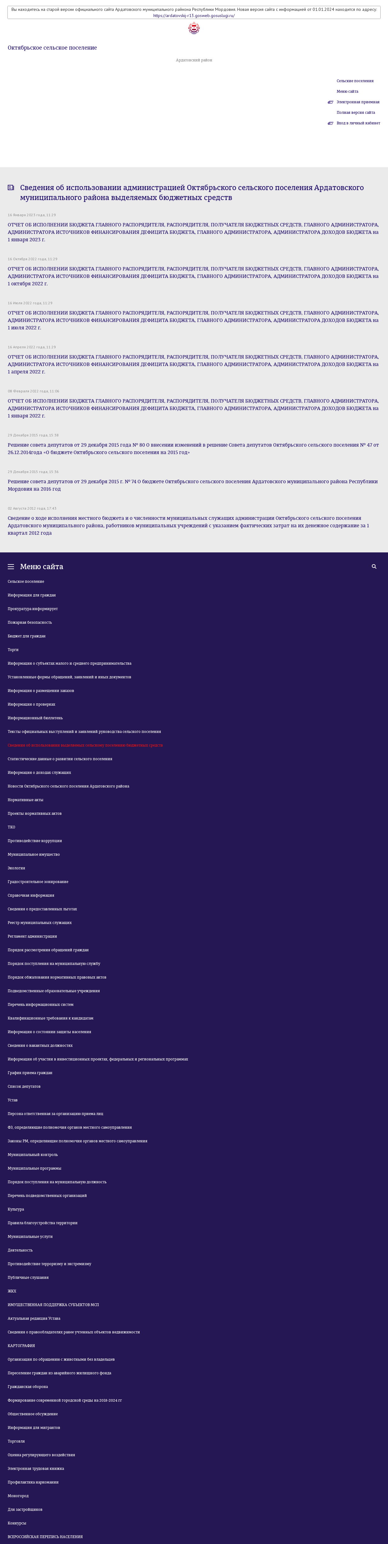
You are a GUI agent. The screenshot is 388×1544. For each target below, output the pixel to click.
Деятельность (20, 1250)
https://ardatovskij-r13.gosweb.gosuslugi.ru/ (194, 15)
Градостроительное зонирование (38, 882)
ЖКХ (12, 1291)
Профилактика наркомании (33, 1482)
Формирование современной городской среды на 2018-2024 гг (65, 1400)
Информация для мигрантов (34, 1428)
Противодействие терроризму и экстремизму (49, 1264)
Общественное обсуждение (33, 1414)
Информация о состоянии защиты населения (49, 1032)
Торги (13, 650)
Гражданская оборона (28, 1387)
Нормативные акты (25, 800)
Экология (16, 868)
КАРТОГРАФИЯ (21, 1346)
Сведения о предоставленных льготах (42, 909)
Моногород (18, 1496)
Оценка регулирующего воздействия (41, 1455)
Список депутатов (24, 1086)
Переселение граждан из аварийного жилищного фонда (59, 1373)
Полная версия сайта (356, 112)
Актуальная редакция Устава (34, 1318)
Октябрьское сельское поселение (52, 47)
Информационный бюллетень (35, 718)
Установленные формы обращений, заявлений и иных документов (69, 677)
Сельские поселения (355, 81)
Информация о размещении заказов (41, 691)
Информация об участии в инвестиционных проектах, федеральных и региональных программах (98, 1059)
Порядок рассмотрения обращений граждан (48, 950)
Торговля (16, 1441)
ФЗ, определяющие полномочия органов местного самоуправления (70, 1127)
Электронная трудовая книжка (36, 1468)
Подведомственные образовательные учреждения (54, 991)
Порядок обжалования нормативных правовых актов (57, 977)
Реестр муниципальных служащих (40, 923)
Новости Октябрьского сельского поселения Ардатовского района (68, 786)
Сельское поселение (26, 581)
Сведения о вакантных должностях (40, 1045)
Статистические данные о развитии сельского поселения (60, 759)
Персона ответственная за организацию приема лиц (55, 1114)
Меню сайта (347, 91)
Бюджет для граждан (27, 636)
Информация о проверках (31, 704)
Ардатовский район (194, 60)
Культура (16, 1209)
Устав (13, 1100)
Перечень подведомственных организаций (47, 1196)
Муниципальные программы (34, 1168)
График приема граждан (30, 1073)
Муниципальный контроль (33, 1155)
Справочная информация (31, 895)
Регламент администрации (32, 936)
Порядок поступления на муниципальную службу (54, 964)
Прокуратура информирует (33, 609)
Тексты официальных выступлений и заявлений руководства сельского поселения (84, 732)
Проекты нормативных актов (35, 813)
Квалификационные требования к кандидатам (50, 1018)
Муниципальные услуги (30, 1236)
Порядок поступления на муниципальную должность (57, 1182)
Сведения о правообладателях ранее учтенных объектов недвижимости (74, 1332)
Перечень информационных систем (41, 1004)
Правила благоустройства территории (43, 1223)
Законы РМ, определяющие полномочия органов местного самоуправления (77, 1141)
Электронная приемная (358, 102)
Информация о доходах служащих (39, 772)
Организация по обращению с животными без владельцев (61, 1359)
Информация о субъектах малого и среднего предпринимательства (69, 663)
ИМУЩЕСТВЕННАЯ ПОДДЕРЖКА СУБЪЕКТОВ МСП (53, 1305)
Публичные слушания (28, 1277)
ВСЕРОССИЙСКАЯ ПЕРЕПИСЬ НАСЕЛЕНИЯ (45, 1537)
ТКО (11, 827)
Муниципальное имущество (34, 854)
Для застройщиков (25, 1509)
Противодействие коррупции (35, 841)
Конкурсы (17, 1523)
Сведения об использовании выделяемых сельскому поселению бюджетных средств (85, 745)
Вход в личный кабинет (358, 123)
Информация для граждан (32, 595)
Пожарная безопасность (30, 622)
